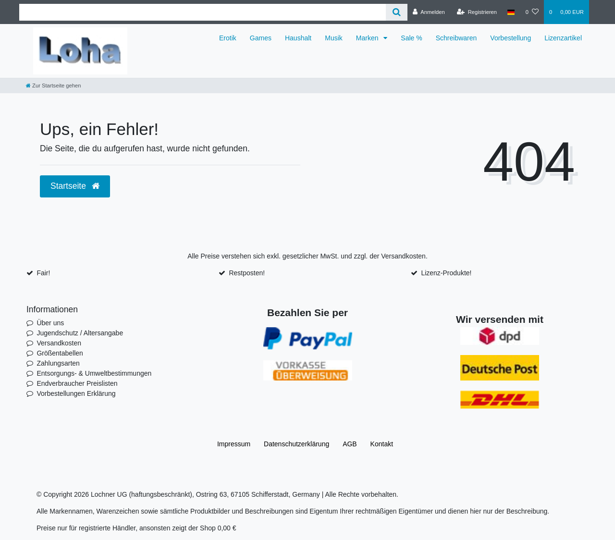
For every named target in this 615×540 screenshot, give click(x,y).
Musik (334, 38)
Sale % (411, 38)
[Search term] (202, 12)
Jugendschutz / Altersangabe (80, 333)
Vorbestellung (510, 38)
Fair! (43, 273)
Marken (368, 38)
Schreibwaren (456, 38)
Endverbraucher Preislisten (77, 383)
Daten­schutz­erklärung (296, 444)
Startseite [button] (74, 186)
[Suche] (396, 12)
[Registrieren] (477, 12)
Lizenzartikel (563, 38)
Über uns (50, 323)
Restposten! (247, 273)
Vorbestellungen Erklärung (76, 393)
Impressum (233, 444)
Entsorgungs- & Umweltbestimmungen (94, 373)
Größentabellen (60, 353)
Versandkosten (403, 256)
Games (260, 38)
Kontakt (381, 444)
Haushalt (298, 38)
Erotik (227, 38)
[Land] (511, 12)
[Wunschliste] (532, 12)
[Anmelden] (428, 12)
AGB (350, 444)
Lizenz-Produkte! (446, 273)
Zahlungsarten (58, 363)
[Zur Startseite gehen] (53, 85)
